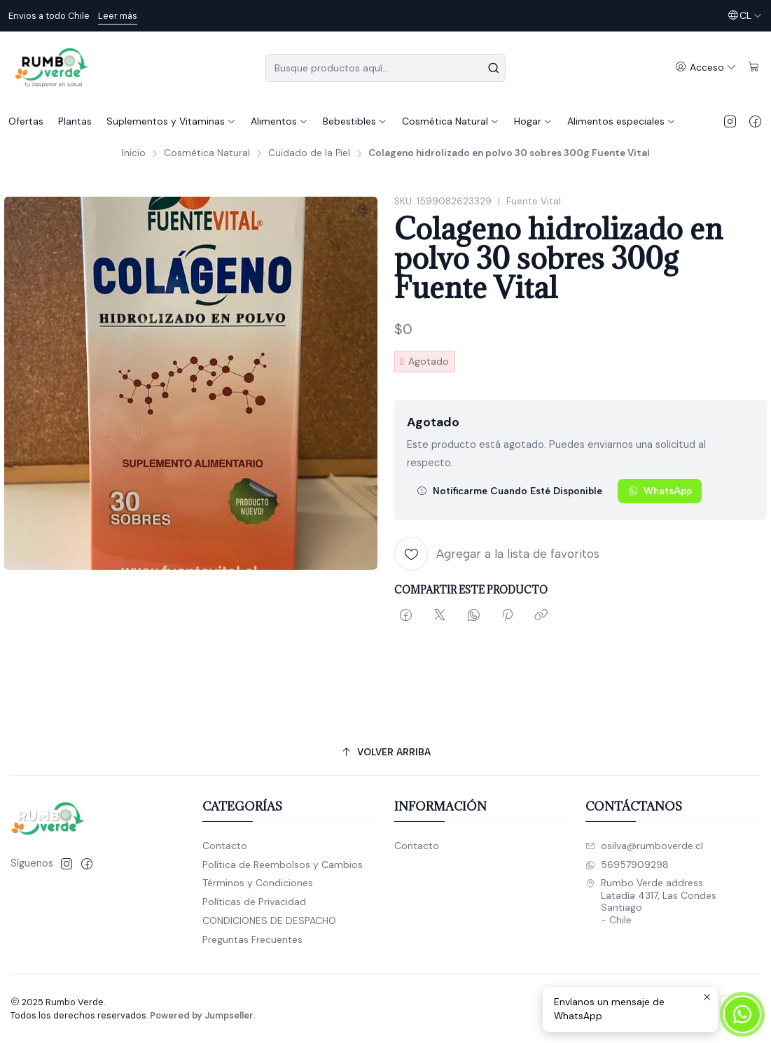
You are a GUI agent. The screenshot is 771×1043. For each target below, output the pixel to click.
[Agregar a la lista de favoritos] (496, 553)
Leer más (117, 16)
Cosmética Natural (207, 153)
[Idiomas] (745, 16)
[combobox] (385, 68)
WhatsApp (660, 490)
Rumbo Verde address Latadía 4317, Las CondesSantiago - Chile (650, 901)
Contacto (224, 845)
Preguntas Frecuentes (252, 939)
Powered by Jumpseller (201, 1015)
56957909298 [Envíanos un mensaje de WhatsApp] (627, 864)
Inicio (134, 153)
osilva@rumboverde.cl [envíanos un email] (644, 845)
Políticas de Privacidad (254, 901)
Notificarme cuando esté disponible (509, 490)
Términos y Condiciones (257, 882)
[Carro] (754, 67)
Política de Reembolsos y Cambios (282, 864)
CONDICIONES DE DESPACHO (269, 920)
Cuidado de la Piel (309, 153)
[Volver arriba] (385, 752)
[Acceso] (706, 67)
